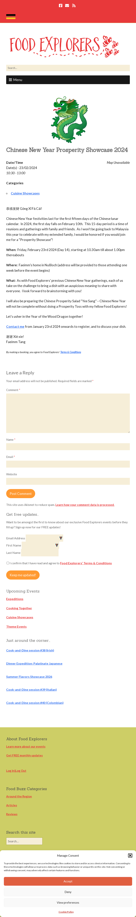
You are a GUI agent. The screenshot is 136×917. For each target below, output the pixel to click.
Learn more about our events (25, 746)
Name (10, 439)
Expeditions (14, 599)
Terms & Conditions (70, 352)
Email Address (16, 538)
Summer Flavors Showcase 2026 (29, 676)
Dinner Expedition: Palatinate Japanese (34, 663)
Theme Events (16, 626)
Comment (13, 390)
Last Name (13, 552)
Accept (68, 881)
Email (10, 456)
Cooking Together (19, 608)
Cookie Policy (66, 911)
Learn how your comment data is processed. (84, 504)
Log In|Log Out (16, 770)
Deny (68, 892)
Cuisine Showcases (25, 193)
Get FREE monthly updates (24, 755)
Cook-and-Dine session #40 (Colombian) (35, 702)
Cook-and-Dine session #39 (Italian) (31, 689)
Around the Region (19, 796)
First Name (14, 545)
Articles (11, 805)
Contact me (15, 326)
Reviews (11, 814)
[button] (130, 855)
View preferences (68, 902)
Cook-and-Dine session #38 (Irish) (30, 650)
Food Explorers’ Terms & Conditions (86, 563)
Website (11, 474)
